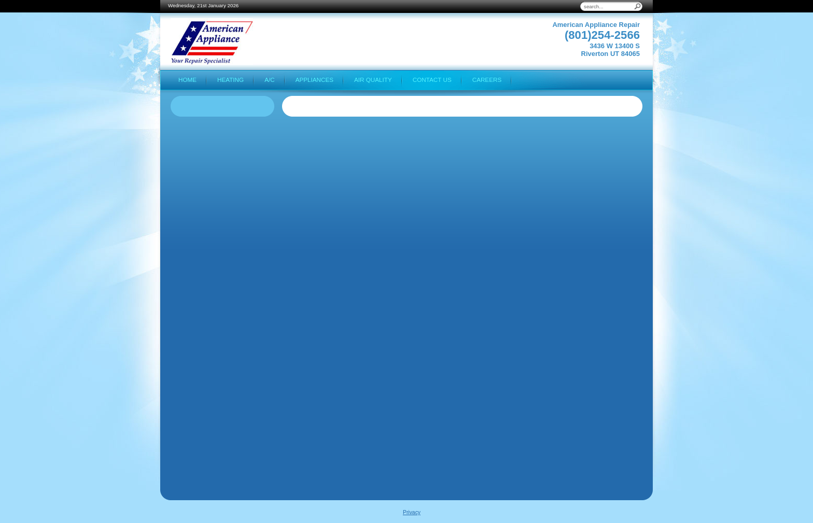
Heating (230, 79)
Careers (487, 79)
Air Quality (373, 79)
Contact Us (432, 79)
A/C (269, 79)
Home (187, 79)
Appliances (314, 79)
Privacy (411, 512)
